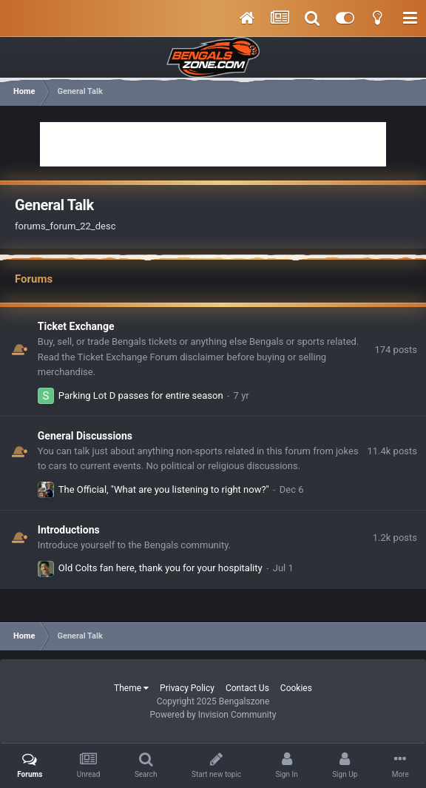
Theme (131, 688)
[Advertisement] (213, 144)
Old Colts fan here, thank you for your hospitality (160, 567)
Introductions (69, 530)
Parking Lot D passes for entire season (140, 395)
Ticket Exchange (76, 326)
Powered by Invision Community (213, 715)
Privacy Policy (187, 688)
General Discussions (85, 436)
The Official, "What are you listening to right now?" (163, 489)
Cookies (296, 688)
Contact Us (247, 688)
